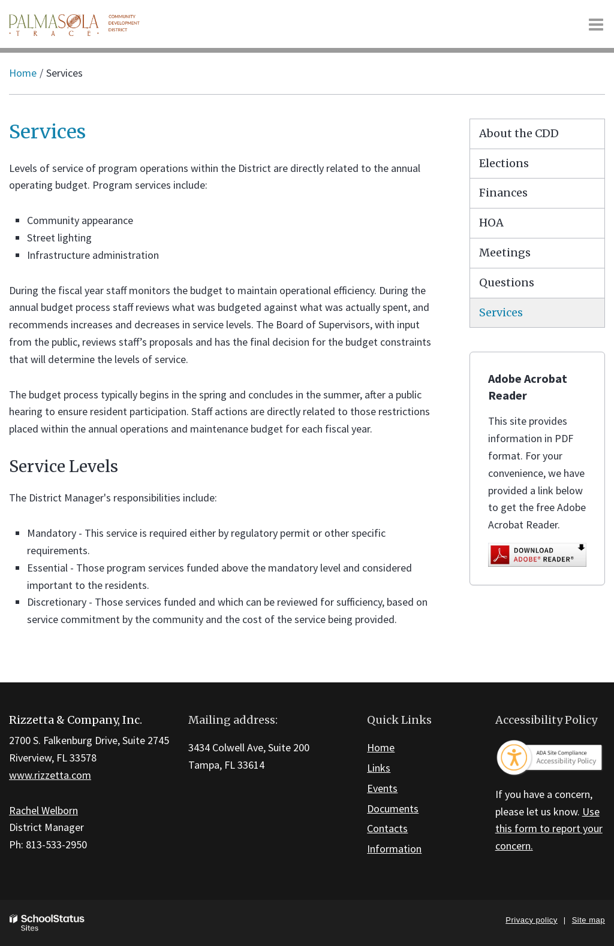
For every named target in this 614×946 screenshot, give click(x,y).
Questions (506, 282)
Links (378, 768)
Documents (393, 808)
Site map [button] (588, 919)
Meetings (505, 252)
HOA (491, 222)
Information (394, 849)
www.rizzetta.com (50, 775)
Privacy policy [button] (531, 919)
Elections (504, 163)
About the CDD (519, 133)
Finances (503, 193)
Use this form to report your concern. (549, 829)
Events (382, 788)
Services (501, 312)
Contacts (387, 828)
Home (23, 73)
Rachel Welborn (43, 810)
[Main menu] (596, 24)
